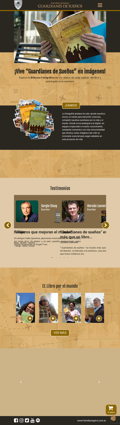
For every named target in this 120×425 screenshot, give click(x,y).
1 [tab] (52, 257)
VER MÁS (60, 333)
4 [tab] (64, 257)
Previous (7, 225)
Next (105, 225)
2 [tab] (56, 257)
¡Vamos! (71, 105)
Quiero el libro (33, 55)
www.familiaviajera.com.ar (91, 420)
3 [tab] (60, 257)
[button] (21, 37)
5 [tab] (68, 257)
